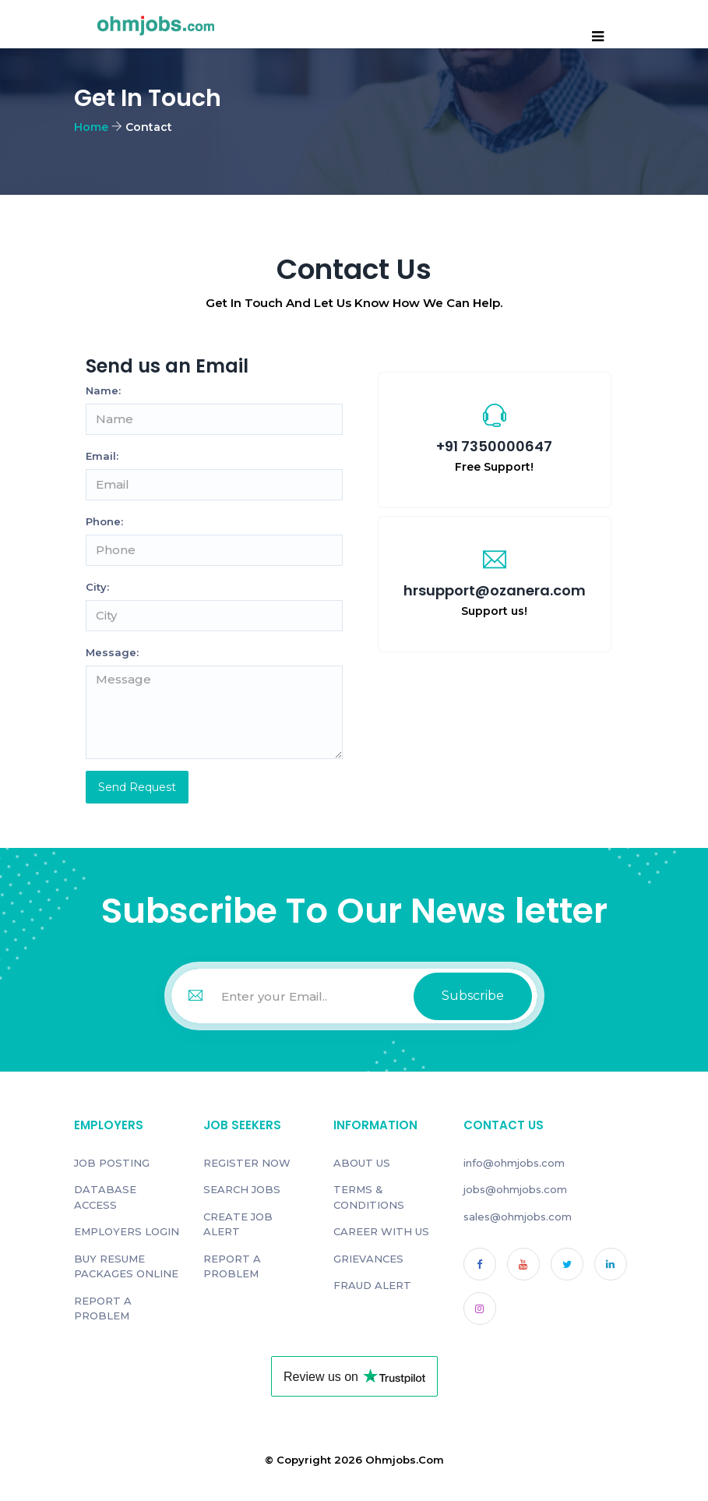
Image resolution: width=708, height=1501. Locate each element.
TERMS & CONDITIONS (368, 1197)
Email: (102, 456)
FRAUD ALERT (372, 1285)
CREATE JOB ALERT (238, 1224)
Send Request (137, 787)
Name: (103, 390)
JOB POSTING (112, 1163)
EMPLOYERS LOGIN (126, 1231)
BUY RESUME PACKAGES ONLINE (126, 1266)
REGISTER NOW (247, 1163)
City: (97, 587)
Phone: (104, 521)
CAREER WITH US (381, 1231)
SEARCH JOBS (241, 1189)
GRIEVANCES (368, 1258)
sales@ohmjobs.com (517, 1216)
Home (91, 127)
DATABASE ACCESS (105, 1197)
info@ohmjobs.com (514, 1163)
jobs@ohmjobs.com (515, 1189)
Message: (112, 652)
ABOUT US (361, 1163)
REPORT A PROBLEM (103, 1308)
